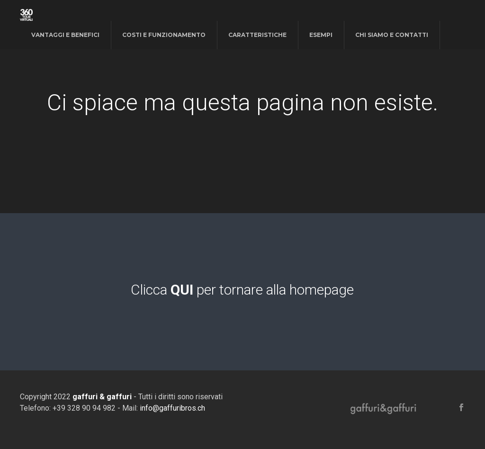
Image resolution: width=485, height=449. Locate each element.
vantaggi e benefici (65, 34)
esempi (320, 34)
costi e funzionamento (164, 34)
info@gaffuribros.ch (172, 408)
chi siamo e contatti (391, 34)
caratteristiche (257, 34)
